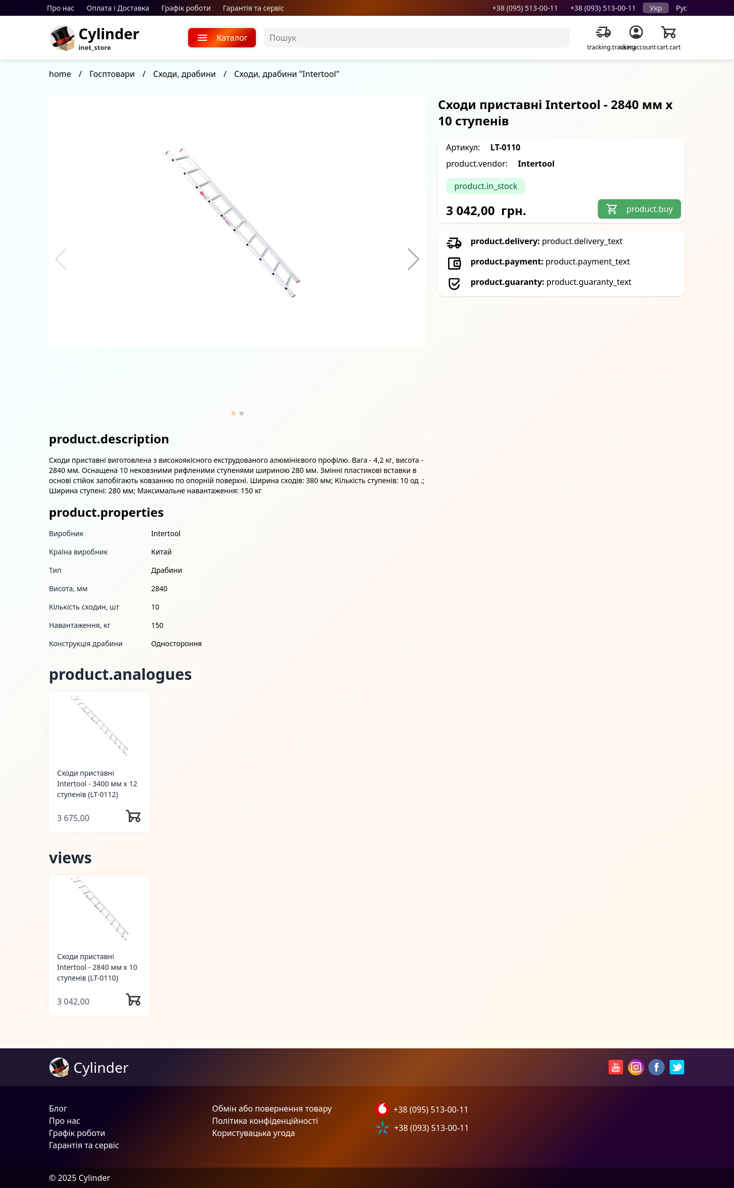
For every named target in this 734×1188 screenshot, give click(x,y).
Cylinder (108, 33)
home (60, 74)
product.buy (639, 209)
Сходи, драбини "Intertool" (286, 74)
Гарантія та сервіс (253, 8)
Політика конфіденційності (265, 1120)
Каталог (222, 38)
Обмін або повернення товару (272, 1108)
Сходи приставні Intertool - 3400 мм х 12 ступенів (97, 783)
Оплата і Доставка (118, 8)
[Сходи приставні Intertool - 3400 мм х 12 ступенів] (99, 725)
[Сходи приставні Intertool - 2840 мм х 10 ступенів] (99, 909)
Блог (58, 1108)
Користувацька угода (253, 1133)
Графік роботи (186, 8)
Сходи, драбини (184, 74)
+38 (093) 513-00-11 (603, 8)
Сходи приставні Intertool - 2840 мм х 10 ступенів (97, 967)
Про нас (60, 8)
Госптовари (112, 74)
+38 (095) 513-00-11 (525, 8)
